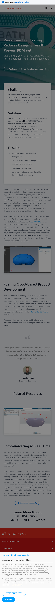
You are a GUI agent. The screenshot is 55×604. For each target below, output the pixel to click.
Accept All (8, 599)
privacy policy (17, 585)
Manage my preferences (14, 593)
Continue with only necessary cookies (16, 555)
